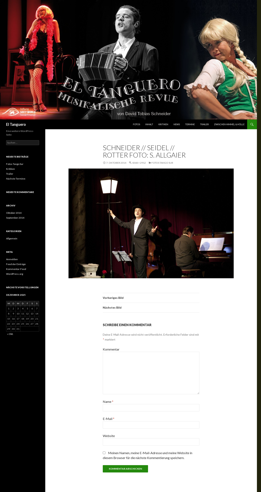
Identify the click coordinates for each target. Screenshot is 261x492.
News (177, 124)
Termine (190, 124)
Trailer (204, 124)
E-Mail (108, 419)
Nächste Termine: (16, 178)
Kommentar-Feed (16, 269)
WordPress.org (14, 273)
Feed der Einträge (16, 264)
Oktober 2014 (13, 212)
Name (108, 401)
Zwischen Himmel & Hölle (229, 124)
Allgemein (11, 238)
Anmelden (12, 259)
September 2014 (15, 217)
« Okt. (10, 333)
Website (109, 436)
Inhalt (149, 124)
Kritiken (163, 124)
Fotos (136, 124)
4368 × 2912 (139, 162)
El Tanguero (16, 124)
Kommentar (111, 349)
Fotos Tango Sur (162, 162)
